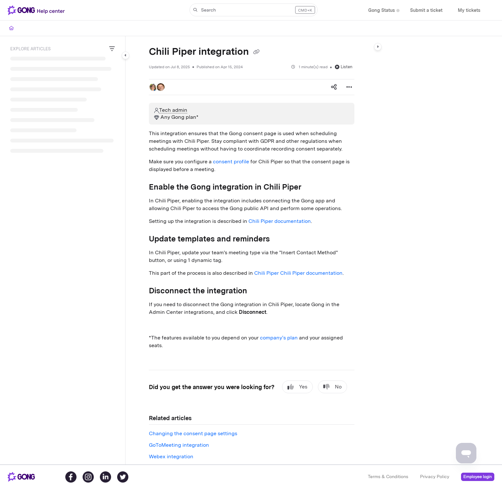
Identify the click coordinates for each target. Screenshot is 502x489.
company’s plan (279, 338)
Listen (343, 66)
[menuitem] (381, 10)
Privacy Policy (434, 476)
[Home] (11, 28)
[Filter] (112, 49)
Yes (297, 387)
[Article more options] (349, 87)
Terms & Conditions (388, 476)
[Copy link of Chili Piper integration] (256, 52)
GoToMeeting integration (179, 445)
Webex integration (171, 456)
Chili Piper (267, 273)
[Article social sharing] (334, 87)
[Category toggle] (125, 55)
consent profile (231, 162)
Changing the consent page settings (193, 433)
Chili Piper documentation (279, 221)
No (332, 387)
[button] (37, 10)
